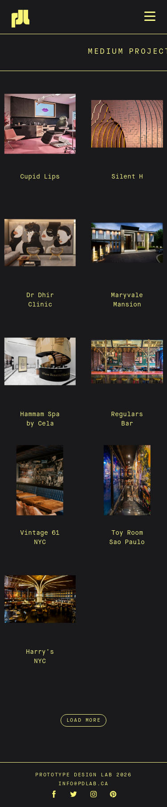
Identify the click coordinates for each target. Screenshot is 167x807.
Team (92, 90)
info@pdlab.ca (83, 783)
